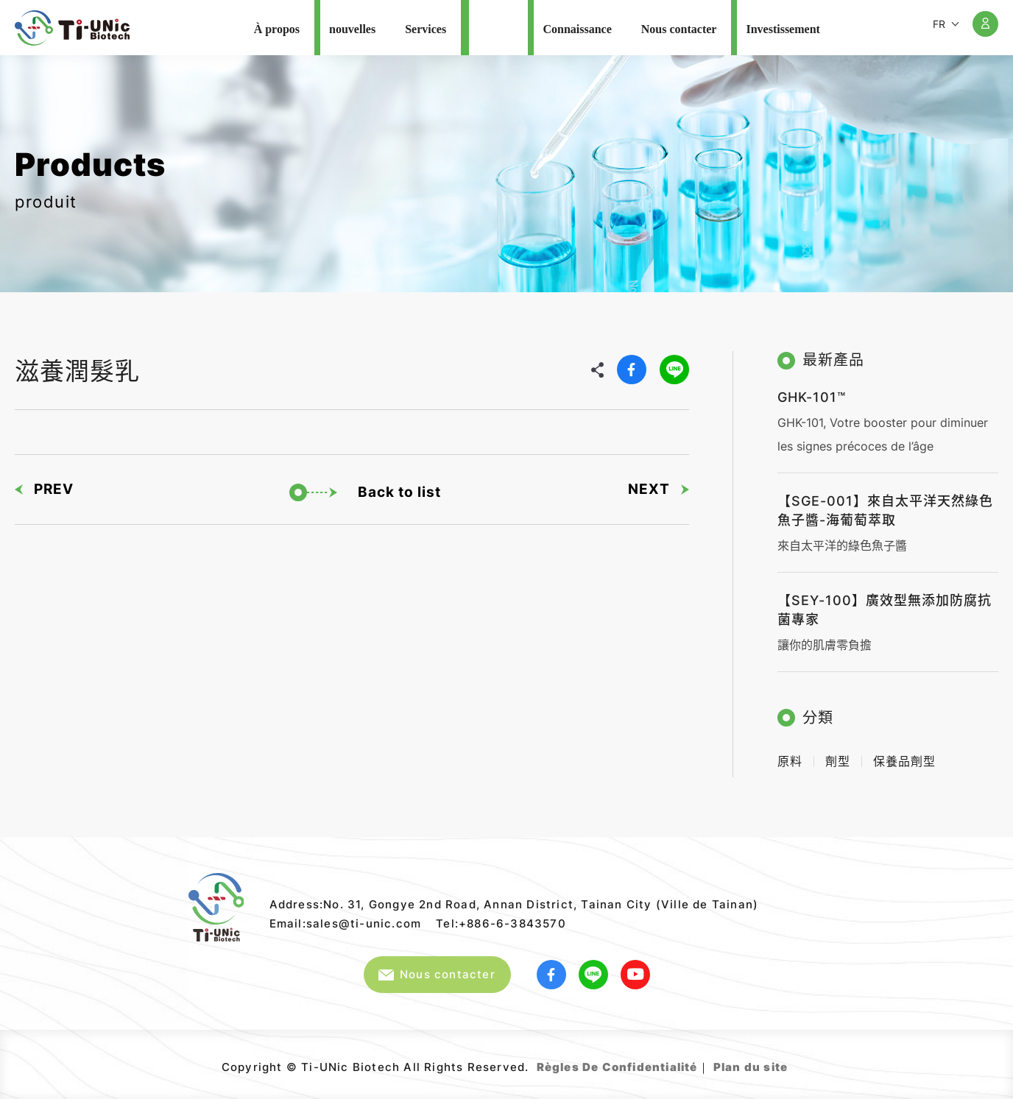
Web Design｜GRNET (789, 1061)
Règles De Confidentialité (617, 1067)
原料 (789, 761)
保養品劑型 (904, 761)
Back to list (365, 492)
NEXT (658, 489)
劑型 (837, 761)
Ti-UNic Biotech (72, 28)
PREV (44, 489)
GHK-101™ (811, 397)
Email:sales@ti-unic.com (345, 923)
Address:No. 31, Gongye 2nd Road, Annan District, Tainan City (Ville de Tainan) (514, 904)
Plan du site (750, 1067)
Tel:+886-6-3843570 (501, 923)
